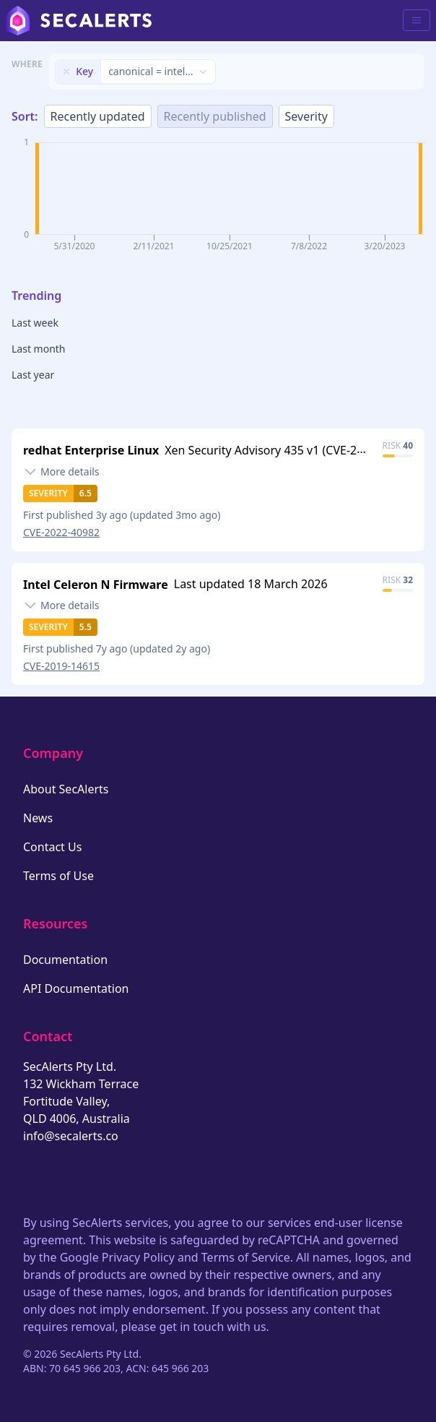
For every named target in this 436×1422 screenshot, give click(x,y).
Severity (306, 116)
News (38, 818)
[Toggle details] (61, 472)
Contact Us (52, 847)
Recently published (215, 116)
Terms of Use (58, 876)
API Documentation (76, 988)
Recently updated (98, 116)
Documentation (65, 960)
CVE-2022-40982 (61, 532)
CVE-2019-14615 (61, 666)
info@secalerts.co (70, 1136)
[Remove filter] (66, 71)
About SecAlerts (65, 789)
